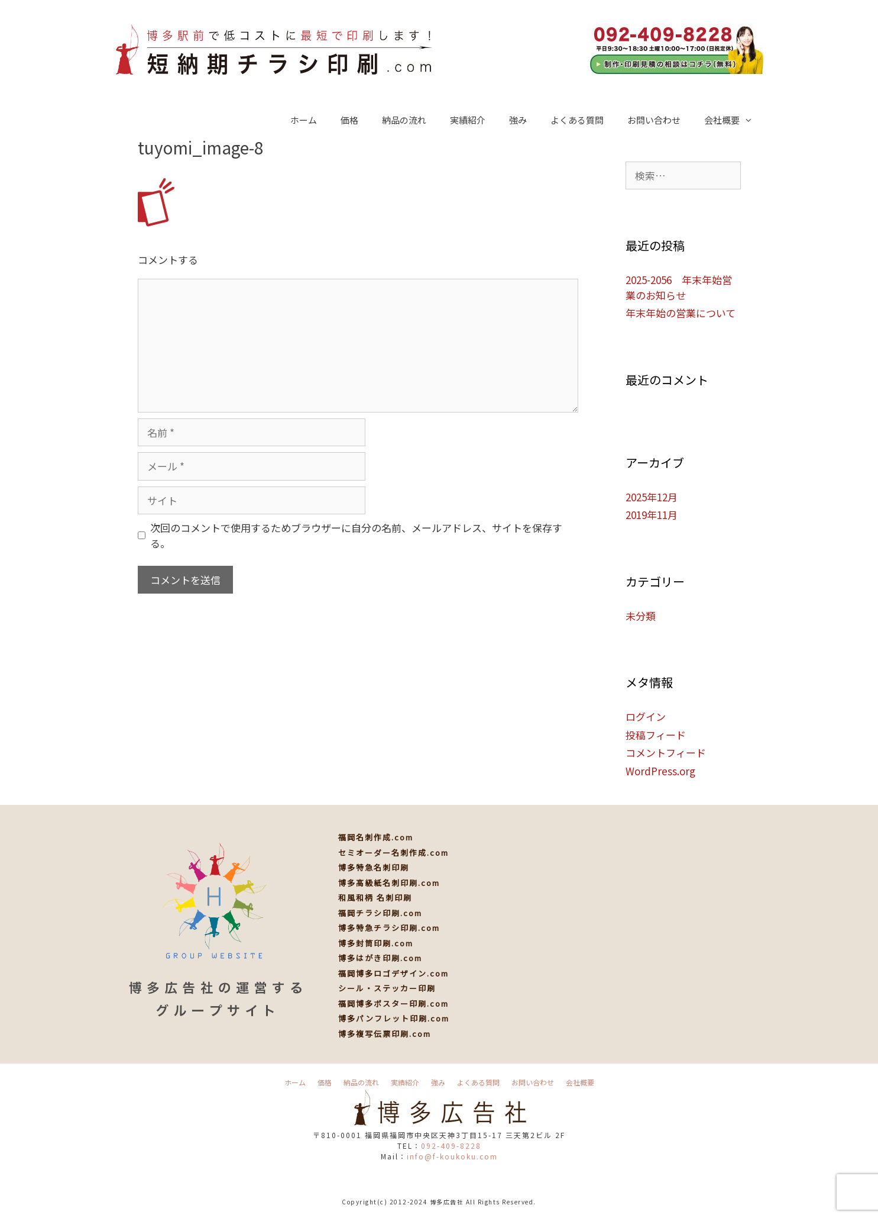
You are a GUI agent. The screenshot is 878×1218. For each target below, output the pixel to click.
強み (518, 120)
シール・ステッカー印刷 (387, 988)
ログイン (646, 716)
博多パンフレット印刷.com (393, 1018)
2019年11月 (652, 514)
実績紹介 (467, 120)
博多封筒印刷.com (375, 943)
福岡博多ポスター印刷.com (393, 1003)
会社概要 (734, 120)
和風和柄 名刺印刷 (375, 897)
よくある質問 (577, 120)
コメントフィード (666, 752)
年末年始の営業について (681, 312)
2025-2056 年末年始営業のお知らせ (679, 287)
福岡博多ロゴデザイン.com (393, 973)
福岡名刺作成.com (375, 837)
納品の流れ (404, 120)
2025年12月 (652, 496)
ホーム (303, 120)
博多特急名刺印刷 (373, 867)
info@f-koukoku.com (452, 1156)
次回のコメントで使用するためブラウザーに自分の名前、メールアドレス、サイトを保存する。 (356, 535)
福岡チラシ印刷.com (380, 913)
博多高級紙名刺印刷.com (389, 882)
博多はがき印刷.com (380, 958)
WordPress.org (660, 770)
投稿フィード (656, 734)
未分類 (641, 615)
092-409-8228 (451, 1145)
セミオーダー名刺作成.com (393, 852)
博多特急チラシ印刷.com (389, 927)
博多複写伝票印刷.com (384, 1033)
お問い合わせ (654, 120)
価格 (349, 120)
